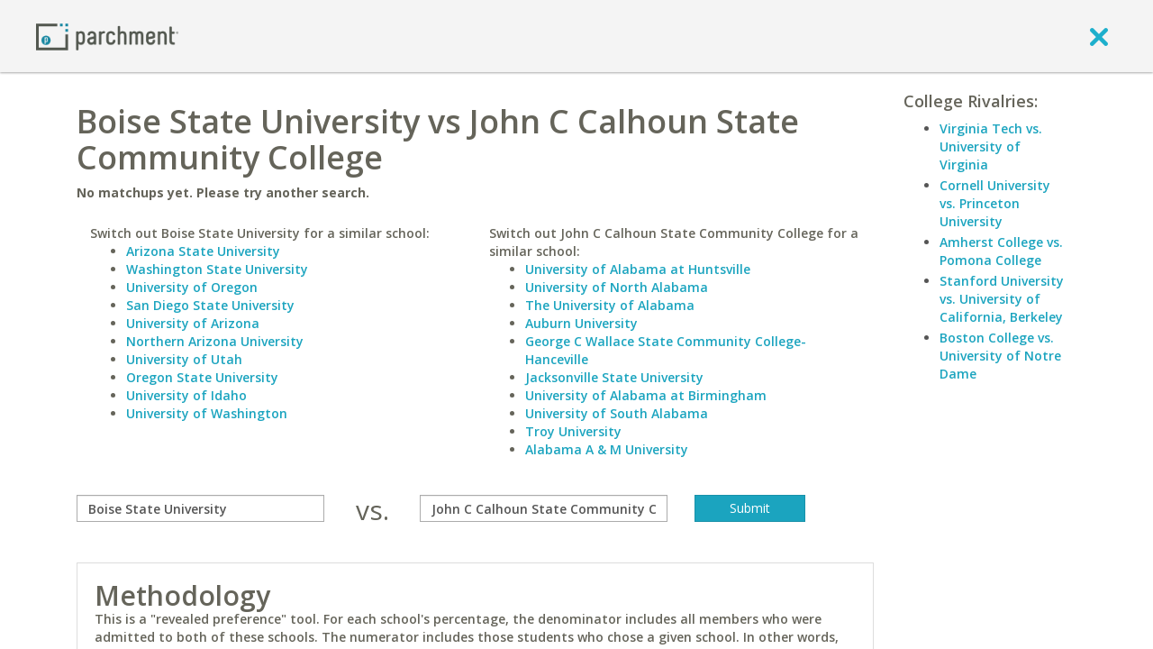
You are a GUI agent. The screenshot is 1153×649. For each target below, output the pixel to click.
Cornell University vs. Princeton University (995, 203)
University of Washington (206, 413)
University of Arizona (192, 323)
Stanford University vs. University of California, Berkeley (1002, 298)
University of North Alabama (616, 287)
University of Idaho (186, 395)
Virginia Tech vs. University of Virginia (991, 146)
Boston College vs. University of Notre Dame (1000, 355)
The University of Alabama (610, 305)
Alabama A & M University (606, 449)
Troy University (573, 431)
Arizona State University (203, 251)
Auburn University (581, 323)
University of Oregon (192, 287)
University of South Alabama (616, 413)
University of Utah (184, 359)
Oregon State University (202, 377)
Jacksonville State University (614, 377)
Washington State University (217, 269)
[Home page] (107, 35)
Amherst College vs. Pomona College (1001, 251)
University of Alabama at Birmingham (646, 395)
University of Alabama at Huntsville (637, 269)
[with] (543, 508)
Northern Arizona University (215, 341)
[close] (1099, 36)
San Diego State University (210, 305)
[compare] (200, 508)
